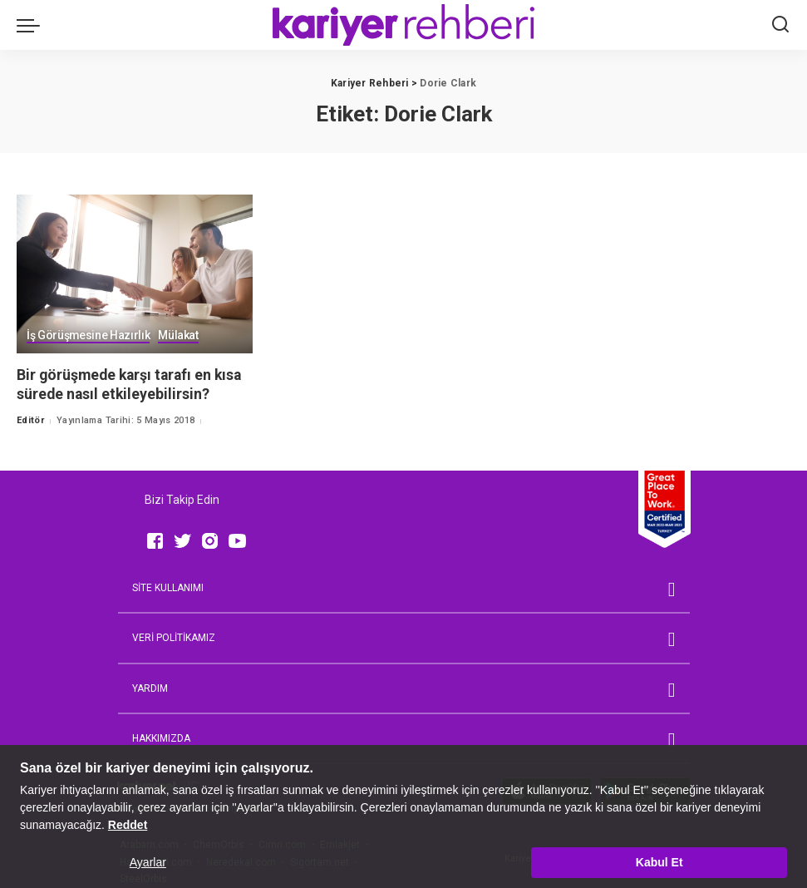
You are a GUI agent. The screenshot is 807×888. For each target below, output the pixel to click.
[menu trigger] (32, 25)
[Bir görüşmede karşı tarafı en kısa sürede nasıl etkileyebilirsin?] (135, 274)
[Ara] (780, 25)
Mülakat (179, 336)
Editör (30, 420)
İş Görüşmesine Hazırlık (88, 336)
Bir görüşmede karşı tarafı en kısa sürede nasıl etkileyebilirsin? (132, 384)
